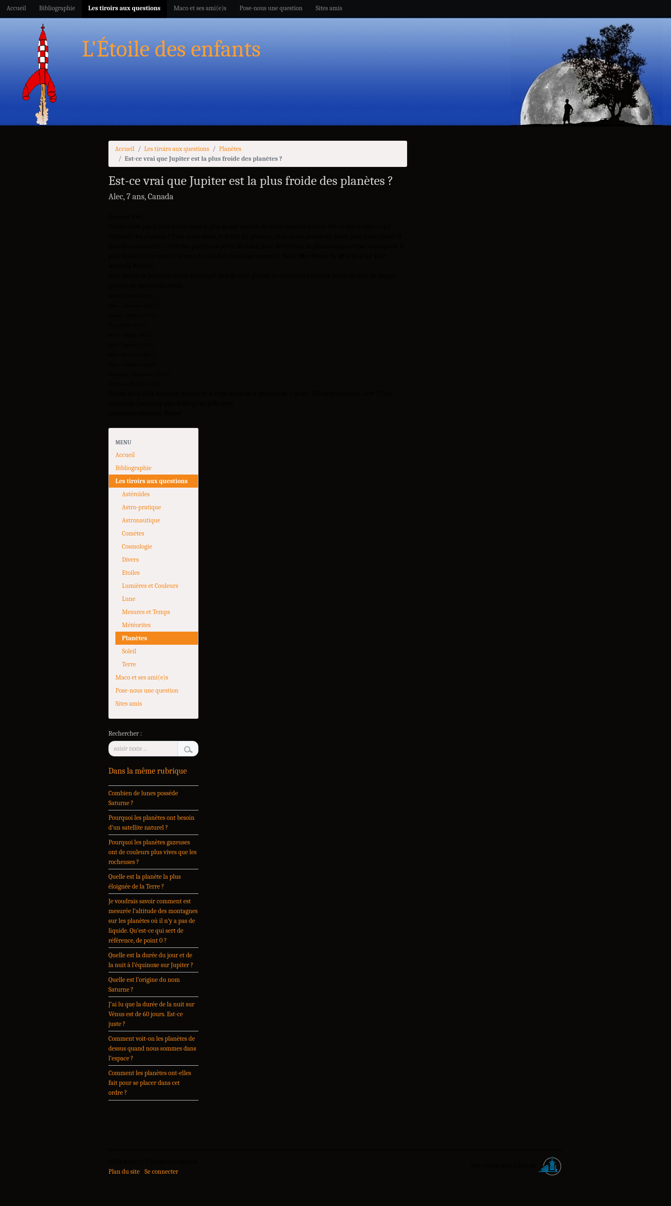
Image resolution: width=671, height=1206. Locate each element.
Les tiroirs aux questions (176, 149)
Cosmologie (137, 546)
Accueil (125, 149)
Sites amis (128, 703)
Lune (128, 599)
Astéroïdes (136, 494)
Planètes (230, 149)
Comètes (133, 533)
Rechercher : (125, 733)
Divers (130, 559)
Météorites (136, 625)
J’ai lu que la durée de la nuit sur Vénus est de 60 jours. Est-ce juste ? (151, 1014)
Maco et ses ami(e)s (141, 677)
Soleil (129, 651)
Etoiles (131, 572)
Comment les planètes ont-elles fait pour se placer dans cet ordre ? (149, 1082)
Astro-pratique (141, 507)
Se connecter (161, 1171)
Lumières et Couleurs (150, 586)
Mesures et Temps (146, 612)
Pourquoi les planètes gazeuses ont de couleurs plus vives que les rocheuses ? (152, 852)
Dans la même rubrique (147, 771)
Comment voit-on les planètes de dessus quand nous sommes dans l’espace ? (152, 1048)
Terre (129, 664)
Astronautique (141, 520)
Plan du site (124, 1171)
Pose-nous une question (146, 690)
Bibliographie (133, 468)
